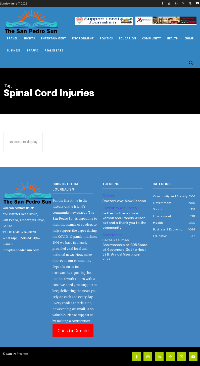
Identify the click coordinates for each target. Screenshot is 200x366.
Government (112, 233)
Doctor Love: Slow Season (124, 200)
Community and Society (120, 207)
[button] (190, 63)
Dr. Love (108, 195)
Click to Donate (73, 330)
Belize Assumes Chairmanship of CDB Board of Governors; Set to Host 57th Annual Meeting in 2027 (124, 247)
